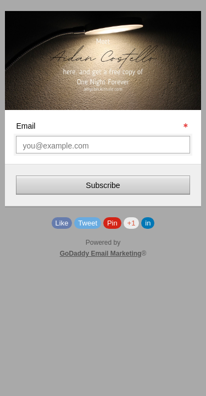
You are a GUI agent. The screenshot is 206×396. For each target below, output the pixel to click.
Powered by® (103, 248)
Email (25, 126)
